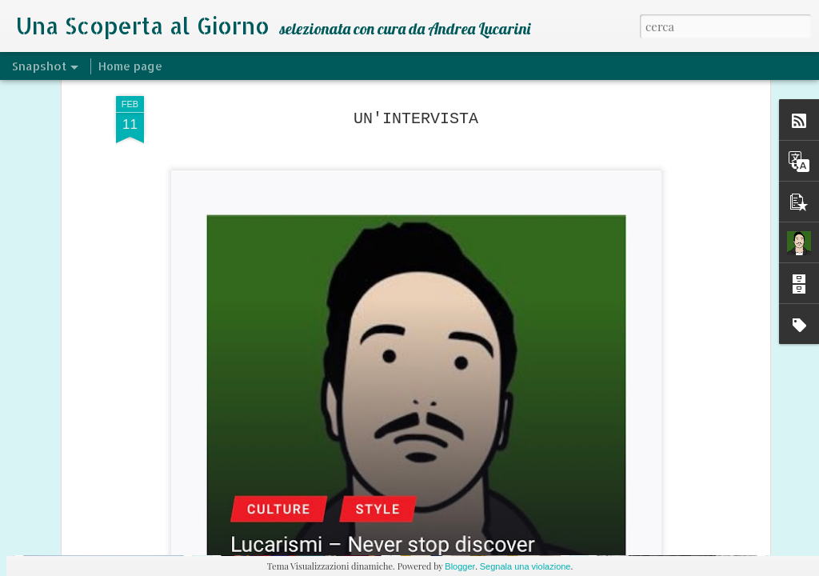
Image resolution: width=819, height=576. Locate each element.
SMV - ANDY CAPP (292, 493)
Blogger (460, 566)
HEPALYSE (683, 494)
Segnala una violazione (525, 566)
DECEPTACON (495, 501)
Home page (130, 66)
